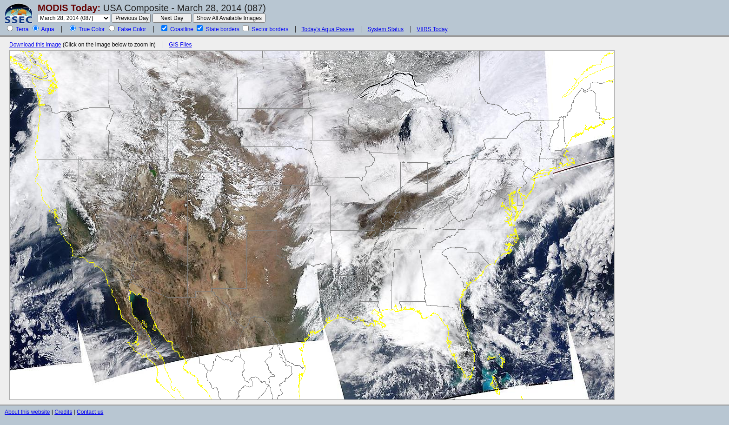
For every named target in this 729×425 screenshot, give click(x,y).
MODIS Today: (69, 8)
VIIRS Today (432, 29)
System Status (386, 29)
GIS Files (180, 44)
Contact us (90, 412)
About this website (27, 412)
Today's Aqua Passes (327, 29)
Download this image (35, 44)
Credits (63, 412)
